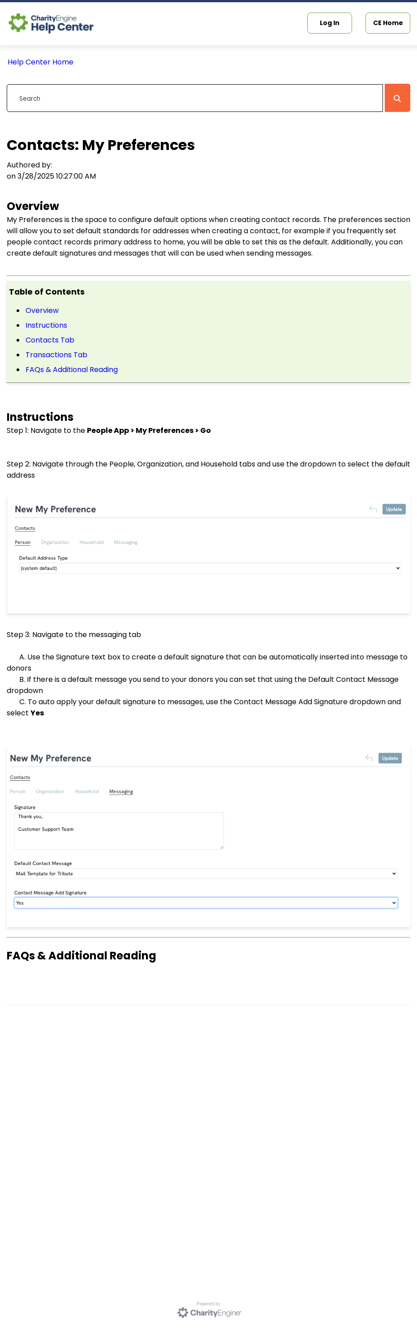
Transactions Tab (56, 355)
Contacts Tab (50, 340)
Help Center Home (40, 62)
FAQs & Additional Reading (72, 369)
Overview (42, 310)
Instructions (46, 325)
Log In (330, 22)
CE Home (388, 22)
